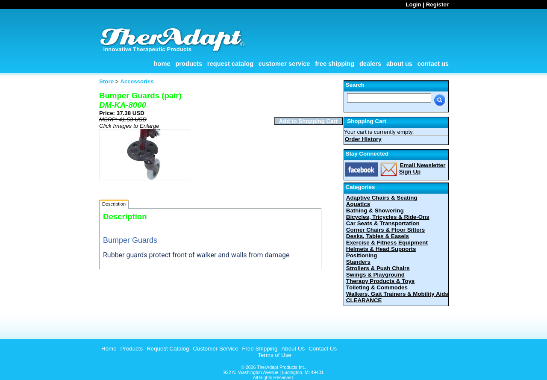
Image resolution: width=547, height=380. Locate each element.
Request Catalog (230, 63)
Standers (358, 262)
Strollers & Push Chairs (378, 268)
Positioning (361, 255)
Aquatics (358, 204)
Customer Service (284, 63)
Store (106, 81)
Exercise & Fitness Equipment (387, 242)
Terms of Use (274, 355)
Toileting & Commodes (377, 287)
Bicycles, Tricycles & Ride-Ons (387, 217)
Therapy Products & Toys (380, 281)
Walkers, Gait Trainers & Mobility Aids (397, 294)
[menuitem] (108, 348)
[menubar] (218, 348)
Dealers (370, 63)
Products (188, 63)
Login (413, 4)
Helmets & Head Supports (381, 249)
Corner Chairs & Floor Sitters (385, 230)
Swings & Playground (375, 274)
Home (162, 63)
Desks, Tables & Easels (377, 236)
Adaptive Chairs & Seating (382, 197)
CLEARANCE (364, 300)
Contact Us (433, 63)
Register (437, 4)
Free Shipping (334, 63)
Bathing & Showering (375, 210)
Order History (363, 139)
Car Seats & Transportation (383, 223)
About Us (399, 63)
